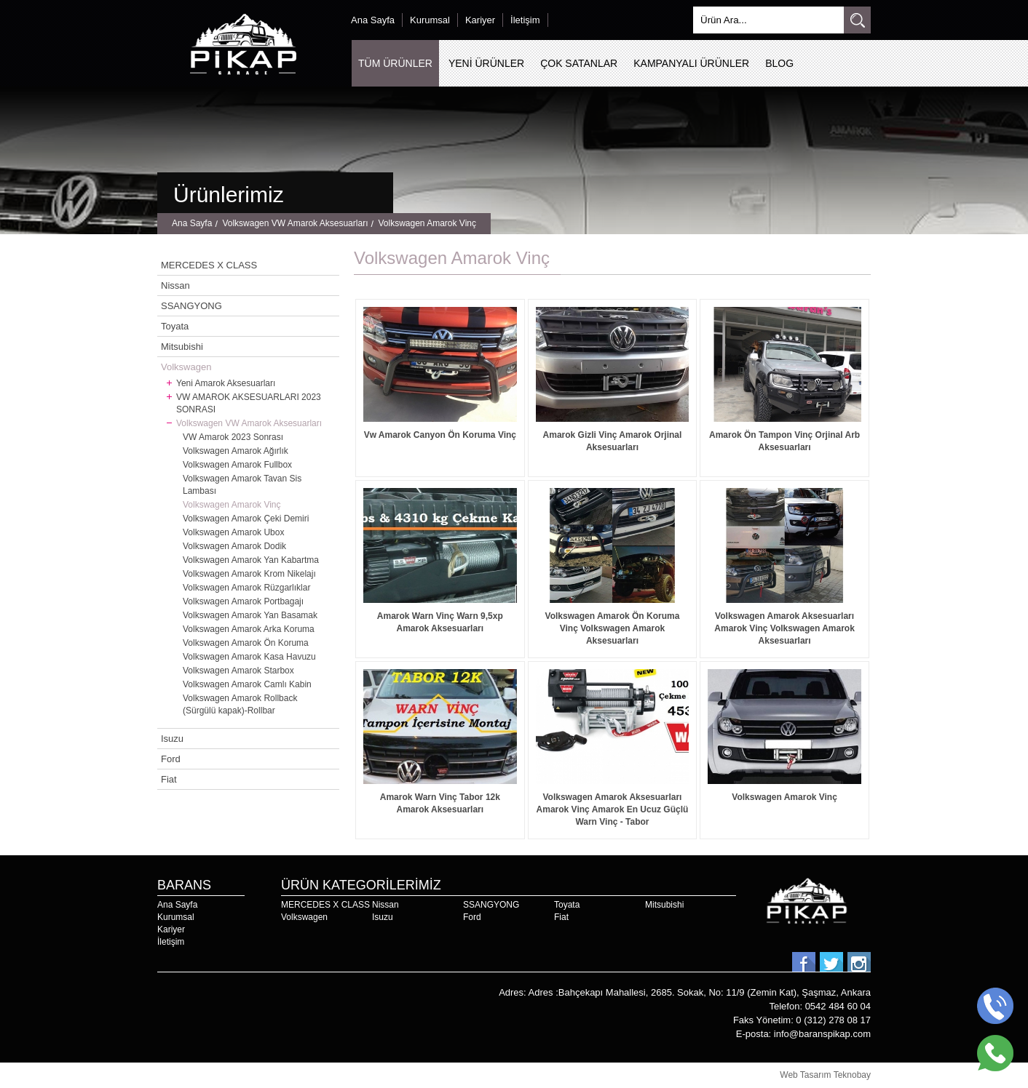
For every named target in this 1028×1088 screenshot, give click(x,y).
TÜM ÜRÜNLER (395, 63)
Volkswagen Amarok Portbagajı (243, 601)
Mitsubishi (182, 346)
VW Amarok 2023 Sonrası (233, 437)
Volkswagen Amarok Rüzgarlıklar (246, 588)
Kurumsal (430, 20)
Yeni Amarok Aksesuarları (225, 383)
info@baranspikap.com (822, 1033)
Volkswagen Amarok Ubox (233, 532)
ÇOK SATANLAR (578, 63)
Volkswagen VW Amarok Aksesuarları (295, 223)
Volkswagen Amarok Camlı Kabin (247, 684)
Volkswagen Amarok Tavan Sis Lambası (242, 484)
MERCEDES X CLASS (209, 265)
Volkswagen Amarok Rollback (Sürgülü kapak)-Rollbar (240, 704)
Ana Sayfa (373, 20)
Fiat (169, 779)
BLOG (779, 63)
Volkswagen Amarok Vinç (427, 223)
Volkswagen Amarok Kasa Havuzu (249, 657)
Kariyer (480, 20)
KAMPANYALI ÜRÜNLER (691, 63)
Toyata (175, 326)
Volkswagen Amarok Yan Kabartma (251, 560)
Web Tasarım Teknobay (825, 1075)
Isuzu (172, 738)
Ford (171, 758)
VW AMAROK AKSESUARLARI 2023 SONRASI (248, 403)
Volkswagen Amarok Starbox (238, 670)
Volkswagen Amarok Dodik (234, 546)
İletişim (524, 20)
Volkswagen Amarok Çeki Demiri (246, 518)
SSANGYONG (191, 305)
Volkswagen (186, 366)
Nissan (175, 285)
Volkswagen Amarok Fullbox (237, 465)
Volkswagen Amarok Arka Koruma (249, 629)
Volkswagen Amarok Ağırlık (235, 451)
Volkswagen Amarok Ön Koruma (246, 643)
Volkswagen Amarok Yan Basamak (250, 615)
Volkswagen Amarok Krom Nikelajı (249, 574)
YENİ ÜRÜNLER (486, 63)
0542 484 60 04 (838, 1006)
